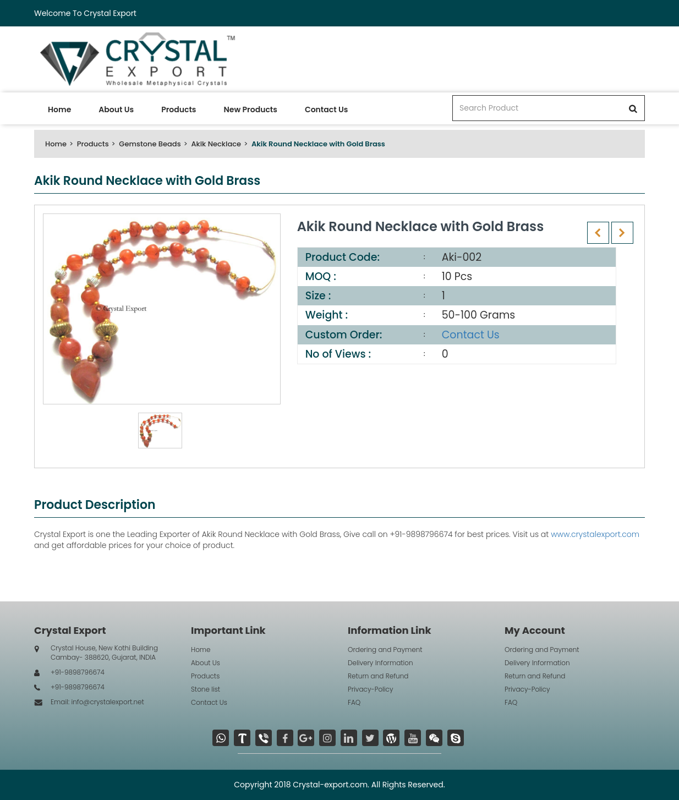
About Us (116, 109)
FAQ (354, 702)
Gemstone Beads (149, 144)
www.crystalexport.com (595, 534)
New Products (250, 109)
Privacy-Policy (370, 689)
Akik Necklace (216, 144)
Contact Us (326, 109)
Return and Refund (378, 676)
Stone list (205, 689)
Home (59, 109)
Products (178, 109)
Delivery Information (380, 662)
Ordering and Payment (385, 649)
